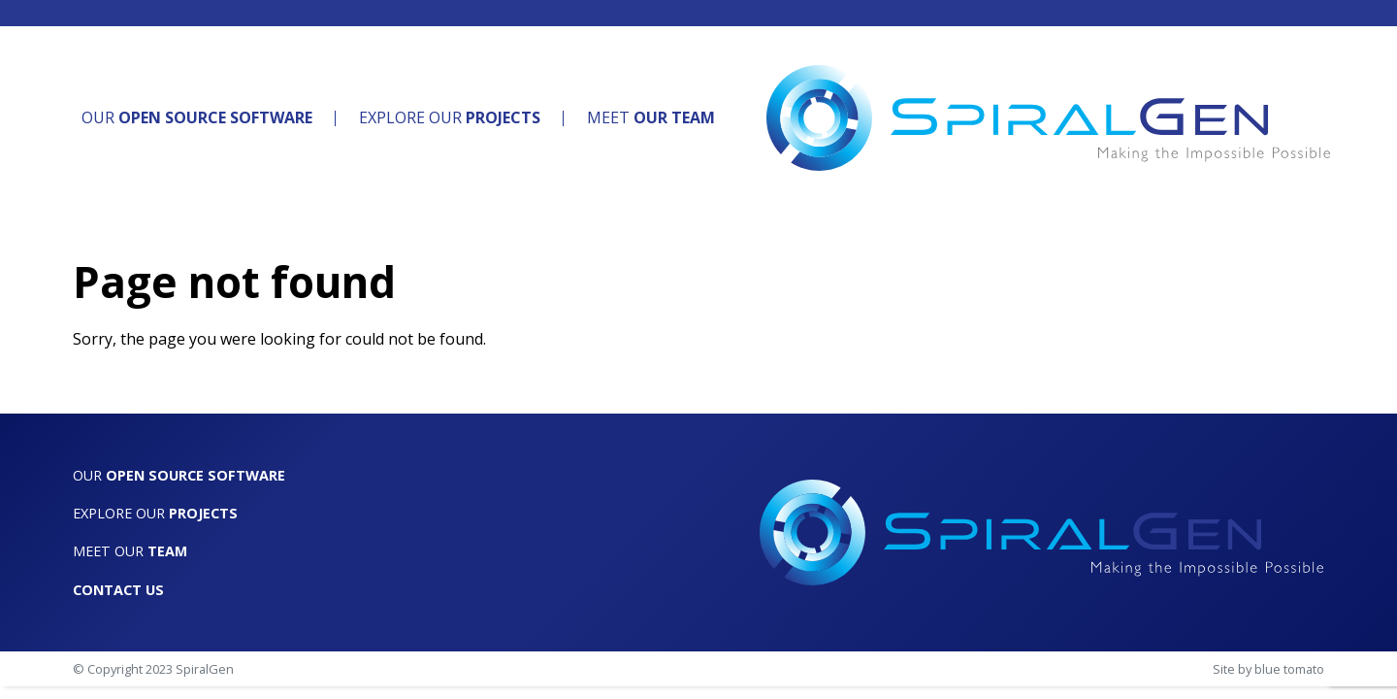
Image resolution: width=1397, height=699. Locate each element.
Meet (651, 117)
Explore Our (449, 117)
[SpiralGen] (1048, 118)
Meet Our (130, 551)
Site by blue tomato (1268, 669)
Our (196, 117)
